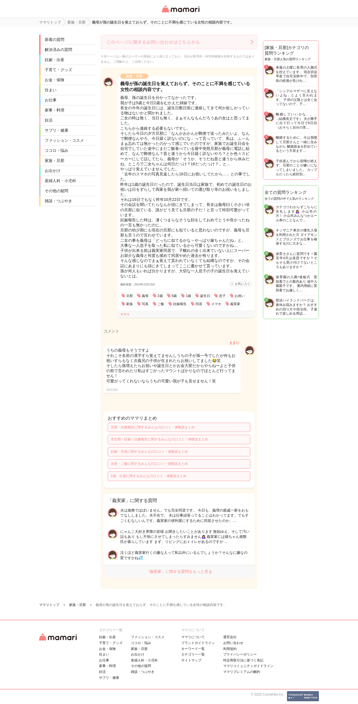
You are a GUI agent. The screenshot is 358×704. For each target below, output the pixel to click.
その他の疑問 (56, 191)
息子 (222, 296)
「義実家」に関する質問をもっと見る (179, 571)
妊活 (49, 120)
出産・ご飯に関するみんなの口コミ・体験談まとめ (149, 464)
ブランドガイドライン (198, 643)
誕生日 (205, 296)
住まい (50, 90)
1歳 (188, 296)
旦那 (129, 296)
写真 (145, 304)
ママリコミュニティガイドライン (248, 666)
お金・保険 (54, 80)
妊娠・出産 (54, 59)
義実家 (235, 304)
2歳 (160, 296)
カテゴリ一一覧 (193, 654)
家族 (129, 304)
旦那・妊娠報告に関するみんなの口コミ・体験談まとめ (153, 427)
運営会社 (230, 637)
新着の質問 (54, 39)
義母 (145, 296)
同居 (199, 304)
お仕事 (50, 100)
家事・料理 (54, 110)
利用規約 (230, 649)
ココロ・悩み (56, 150)
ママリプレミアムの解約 (241, 672)
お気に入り (242, 283)
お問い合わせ (233, 643)
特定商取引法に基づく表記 (243, 660)
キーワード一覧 (193, 649)
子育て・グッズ (58, 70)
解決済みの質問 (58, 49)
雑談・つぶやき (58, 201)
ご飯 (160, 304)
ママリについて (193, 637)
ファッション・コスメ (64, 140)
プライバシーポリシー (240, 654)
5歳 (174, 296)
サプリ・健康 (56, 130)
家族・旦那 (54, 160)
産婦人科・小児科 (60, 180)
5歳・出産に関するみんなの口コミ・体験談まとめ (149, 476)
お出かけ (52, 170)
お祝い (240, 296)
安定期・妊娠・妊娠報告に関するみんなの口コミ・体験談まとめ (159, 439)
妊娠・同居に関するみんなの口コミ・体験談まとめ (149, 452)
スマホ (216, 304)
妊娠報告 (180, 304)
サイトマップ (191, 660)
